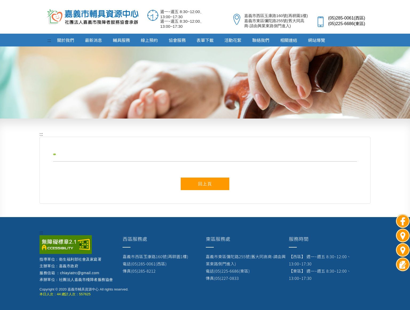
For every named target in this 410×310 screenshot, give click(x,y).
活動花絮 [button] (233, 40)
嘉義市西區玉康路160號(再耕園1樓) (155, 256)
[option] (205, 78)
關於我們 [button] (65, 40)
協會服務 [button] (177, 40)
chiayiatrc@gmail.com (79, 273)
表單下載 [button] (205, 40)
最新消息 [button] (93, 40)
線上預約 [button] (149, 40)
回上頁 (205, 184)
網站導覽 (316, 40)
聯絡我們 (260, 40)
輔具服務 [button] (121, 40)
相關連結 (288, 40)
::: (41, 232)
